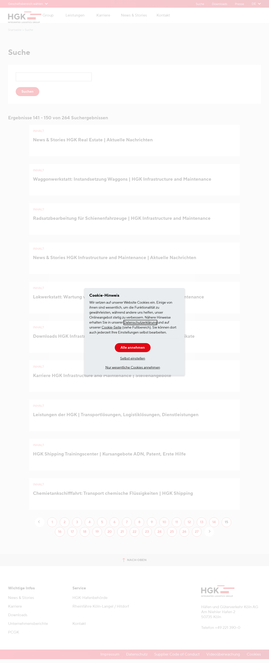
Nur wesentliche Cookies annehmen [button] (132, 367)
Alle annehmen (133, 347)
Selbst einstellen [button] (132, 358)
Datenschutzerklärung (140, 322)
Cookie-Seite (111, 327)
